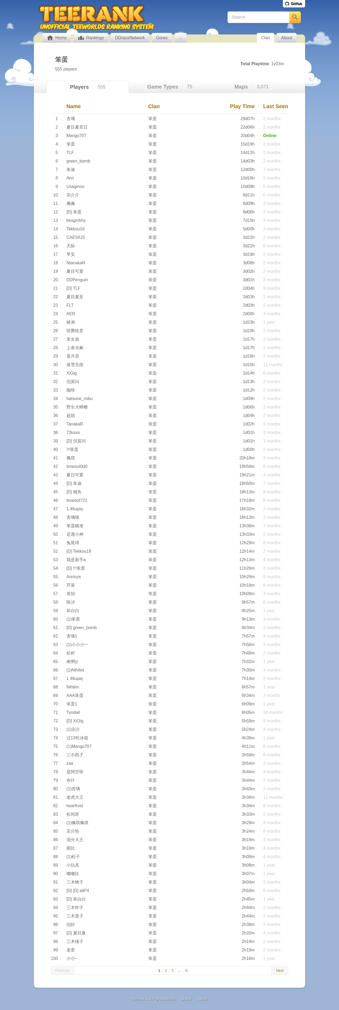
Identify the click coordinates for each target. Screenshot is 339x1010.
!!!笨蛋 (72, 449)
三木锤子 (74, 941)
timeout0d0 (76, 466)
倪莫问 (72, 381)
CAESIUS (75, 237)
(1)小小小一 (77, 644)
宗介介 (72, 195)
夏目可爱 (74, 271)
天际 (70, 246)
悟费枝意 (74, 330)
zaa (69, 763)
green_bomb (78, 161)
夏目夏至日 (77, 127)
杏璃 (70, 118)
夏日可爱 (74, 475)
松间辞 (72, 814)
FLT (70, 305)
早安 (70, 254)
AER (70, 313)
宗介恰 (72, 831)
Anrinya (73, 576)
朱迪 (70, 169)
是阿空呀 (74, 772)
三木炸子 (74, 907)
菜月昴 (72, 356)
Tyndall (73, 712)
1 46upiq (74, 678)
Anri (70, 178)
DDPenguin (77, 280)
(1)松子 (73, 856)
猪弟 (70, 322)
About (203, 999)
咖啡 (70, 390)
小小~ (71, 958)
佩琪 (70, 458)
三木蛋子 (74, 916)
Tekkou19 (75, 229)
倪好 (70, 924)
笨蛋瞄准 (74, 526)
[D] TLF (73, 288)
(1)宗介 (73, 729)
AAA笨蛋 (74, 695)
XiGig (71, 373)
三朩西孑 (74, 755)
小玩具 (72, 865)
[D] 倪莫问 (76, 441)
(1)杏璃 (73, 789)
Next (280, 970)
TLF (70, 152)
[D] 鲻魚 (74, 492)
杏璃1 (71, 636)
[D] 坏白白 (76, 899)
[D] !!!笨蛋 (75, 568)
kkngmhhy (76, 220)
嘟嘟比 (72, 873)
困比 (70, 848)
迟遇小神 (74, 534)
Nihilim (72, 687)
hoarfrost (74, 805)
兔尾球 (72, 543)
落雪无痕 (74, 364)
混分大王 (74, 839)
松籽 (70, 653)
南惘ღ (72, 661)
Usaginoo (75, 186)
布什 (70, 780)
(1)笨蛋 (73, 619)
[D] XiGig (74, 721)
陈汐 (70, 602)
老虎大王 (74, 797)
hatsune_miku (79, 398)
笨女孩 (72, 339)
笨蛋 (152, 118)
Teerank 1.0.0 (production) (153, 999)
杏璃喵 (72, 517)
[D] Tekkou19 (78, 551)
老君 (70, 950)
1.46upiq (74, 509)
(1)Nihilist (75, 670)
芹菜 (70, 585)
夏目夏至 (74, 297)
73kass (73, 432)
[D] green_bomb (81, 627)
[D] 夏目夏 (76, 933)
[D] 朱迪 (74, 483)
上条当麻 (74, 347)
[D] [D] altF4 (77, 890)
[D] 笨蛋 (74, 212)
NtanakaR (75, 263)
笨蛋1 (71, 704)
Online (269, 135)
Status (186, 999)
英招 (70, 593)
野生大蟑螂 (77, 407)
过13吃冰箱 (77, 738)
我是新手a (76, 559)
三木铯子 (74, 882)
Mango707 (76, 135)
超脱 (70, 415)
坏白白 (72, 610)
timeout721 (76, 500)
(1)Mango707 (79, 746)
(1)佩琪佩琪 (77, 822)
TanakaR (74, 424)
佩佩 (70, 203)
